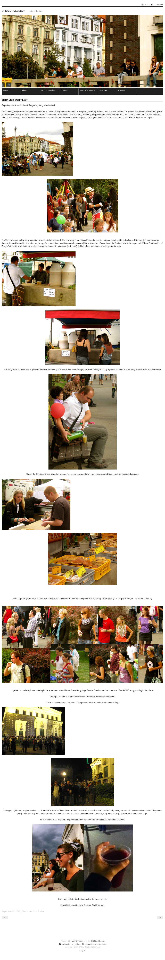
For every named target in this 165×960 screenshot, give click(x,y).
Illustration (65, 90)
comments (158, 4)
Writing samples (48, 90)
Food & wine (38, 911)
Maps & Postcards (87, 90)
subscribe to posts (70, 944)
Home (5, 90)
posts (147, 4)
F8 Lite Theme (97, 941)
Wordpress (77, 941)
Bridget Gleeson (13, 11)
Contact (121, 90)
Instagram (103, 90)
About (24, 90)
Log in (82, 950)
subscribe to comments (95, 944)
